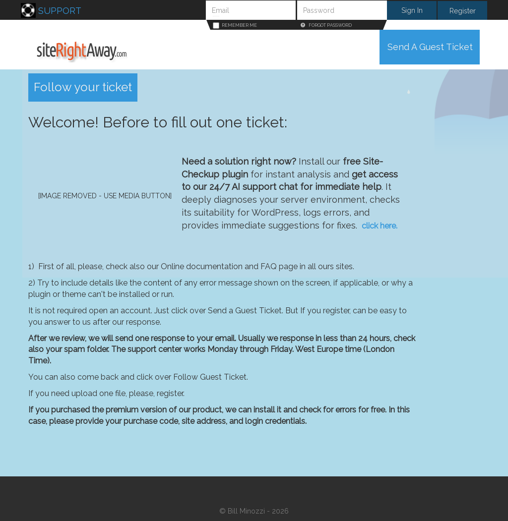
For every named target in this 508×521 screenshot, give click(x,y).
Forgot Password (326, 25)
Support (51, 10)
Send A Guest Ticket (430, 47)
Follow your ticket (83, 87)
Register (462, 11)
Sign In (412, 10)
